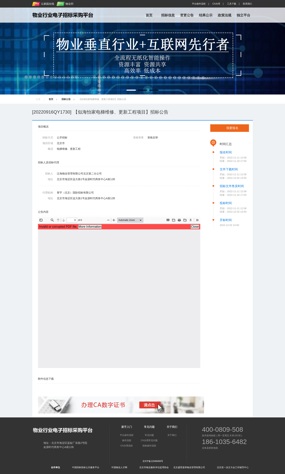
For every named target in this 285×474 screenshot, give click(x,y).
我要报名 (232, 128)
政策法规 (224, 15)
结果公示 (206, 15)
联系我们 (247, 3)
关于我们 (171, 435)
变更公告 (187, 15)
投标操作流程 (149, 445)
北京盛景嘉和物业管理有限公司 (189, 467)
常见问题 (149, 435)
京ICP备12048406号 (152, 461)
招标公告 (66, 99)
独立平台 (243, 15)
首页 (149, 15)
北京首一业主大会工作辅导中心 (233, 467)
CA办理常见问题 (149, 440)
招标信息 (168, 15)
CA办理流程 (126, 445)
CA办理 (216, 3)
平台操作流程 (199, 3)
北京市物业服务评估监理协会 (154, 467)
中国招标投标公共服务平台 (85, 467)
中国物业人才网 (119, 467)
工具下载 (231, 3)
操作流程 (126, 440)
